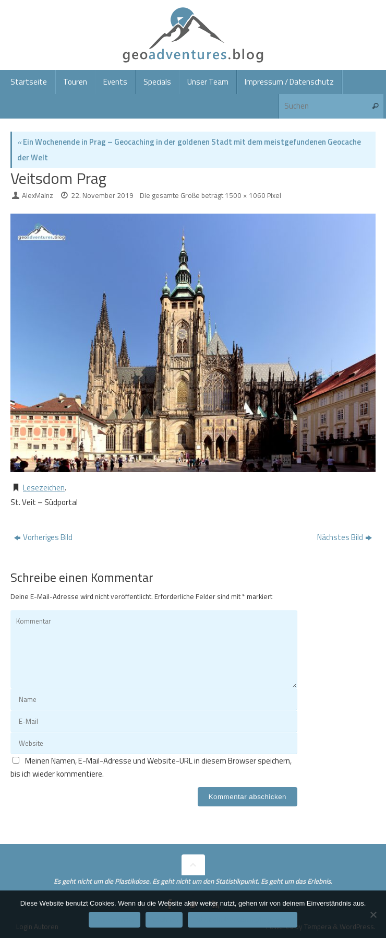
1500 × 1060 (245, 195)
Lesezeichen (44, 488)
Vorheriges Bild (43, 537)
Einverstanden (114, 919)
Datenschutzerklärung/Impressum (242, 919)
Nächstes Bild (344, 537)
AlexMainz (37, 195)
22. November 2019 (102, 195)
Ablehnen (164, 919)
